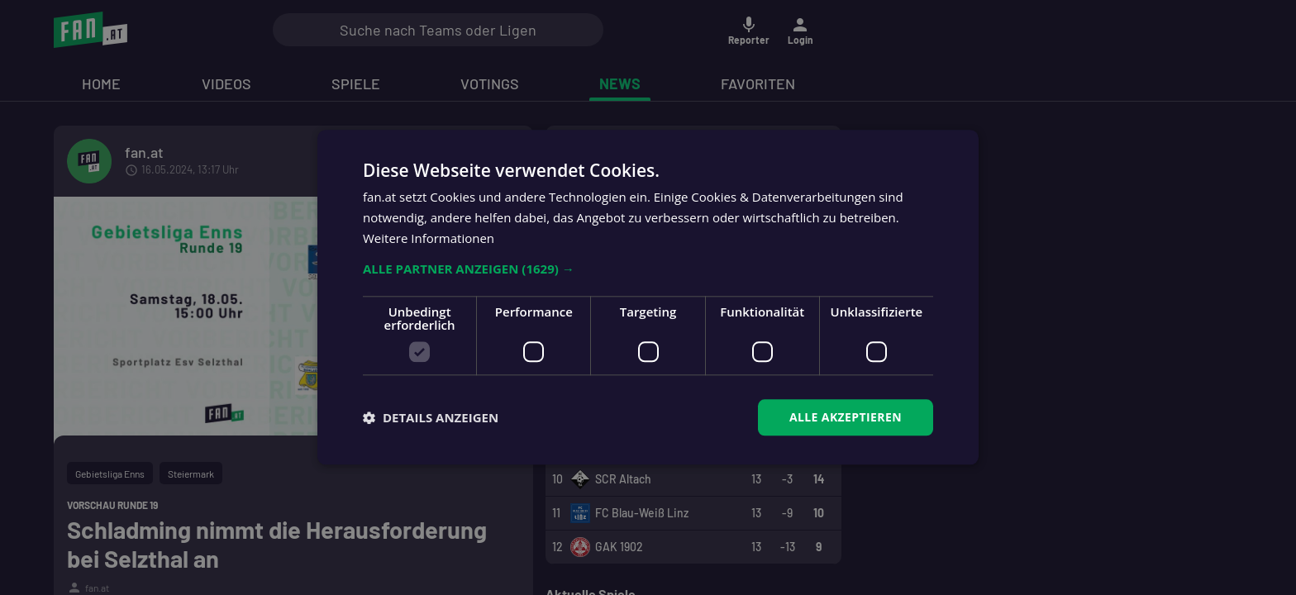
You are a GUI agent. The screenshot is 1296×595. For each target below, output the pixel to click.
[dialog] (648, 297)
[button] (648, 268)
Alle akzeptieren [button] (845, 417)
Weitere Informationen (428, 238)
